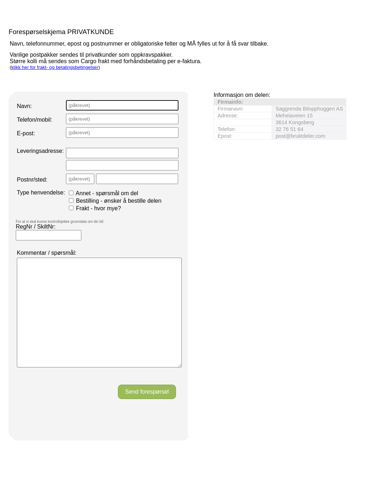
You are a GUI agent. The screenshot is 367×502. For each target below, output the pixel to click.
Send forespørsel (147, 413)
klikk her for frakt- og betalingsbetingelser (54, 67)
